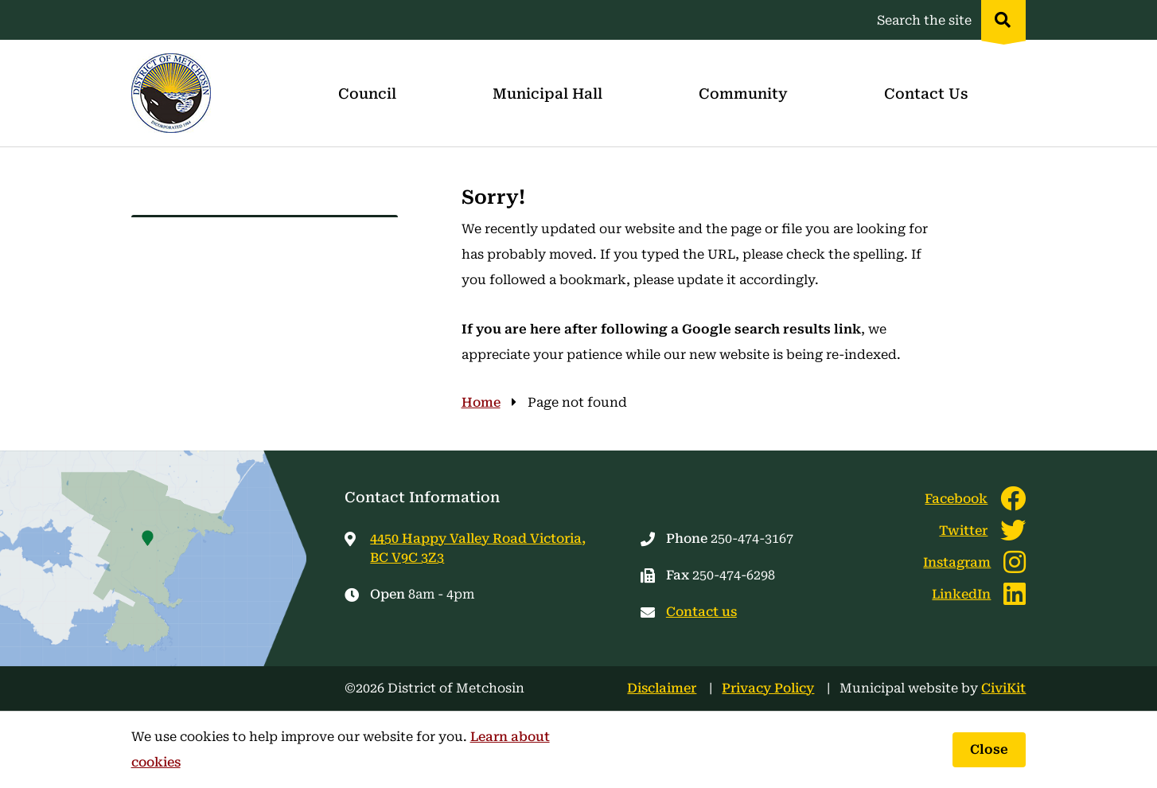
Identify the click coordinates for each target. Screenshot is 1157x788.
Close (989, 749)
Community (743, 93)
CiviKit (1003, 688)
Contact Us (926, 93)
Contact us (701, 611)
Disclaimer (661, 688)
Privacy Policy (768, 688)
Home (481, 402)
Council (367, 93)
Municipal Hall (547, 93)
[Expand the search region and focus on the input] (948, 20)
